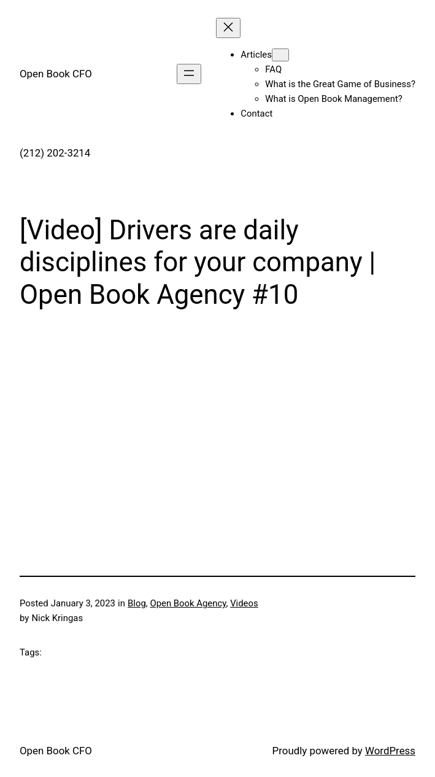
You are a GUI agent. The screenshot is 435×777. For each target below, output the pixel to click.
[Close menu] (228, 28)
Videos (244, 603)
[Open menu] (189, 74)
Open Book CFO (56, 74)
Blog (137, 603)
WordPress (390, 750)
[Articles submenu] (280, 54)
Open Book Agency (188, 603)
